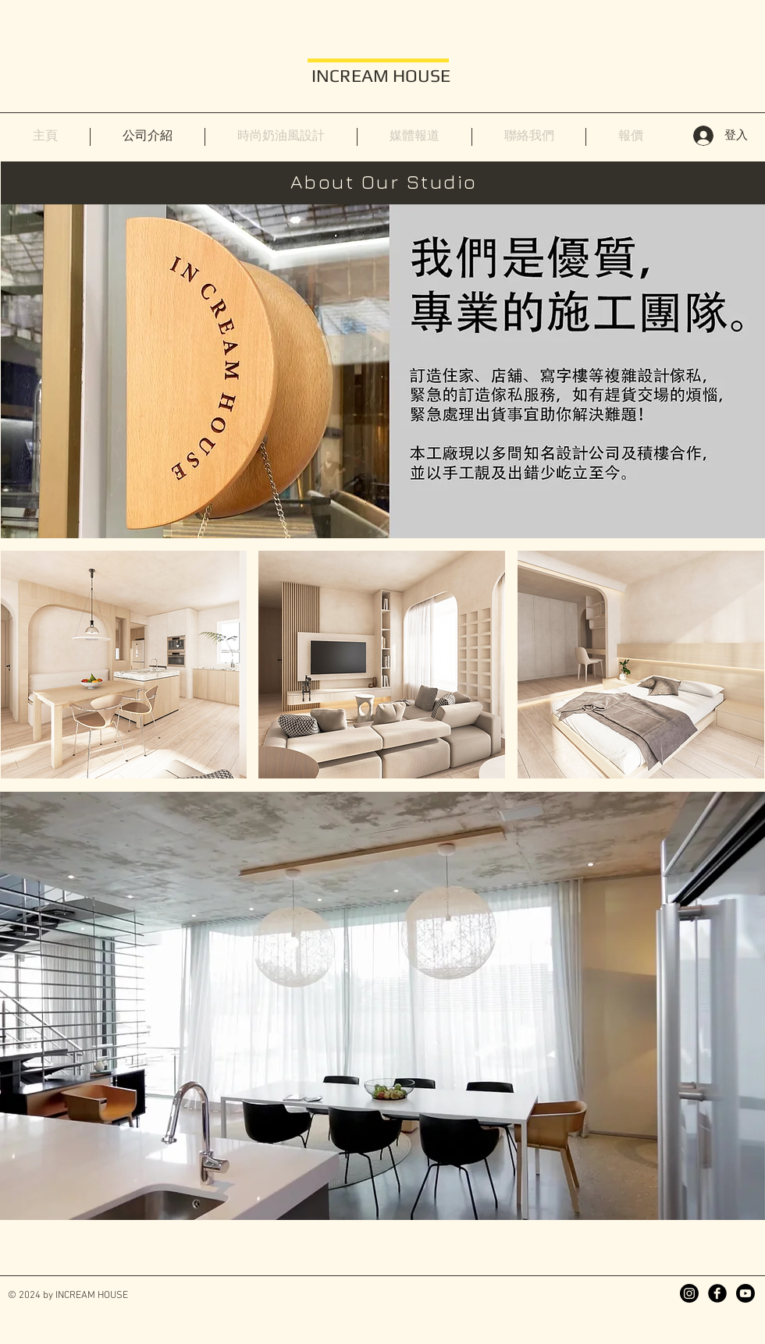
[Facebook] (717, 1293)
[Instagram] (689, 1293)
